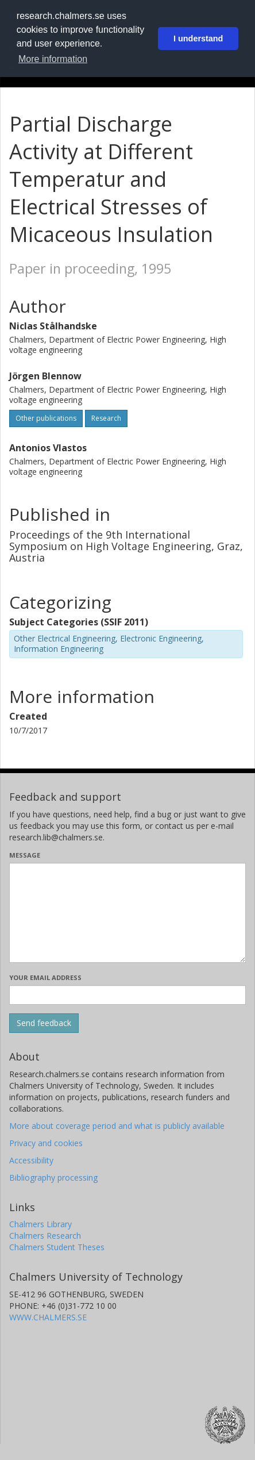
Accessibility (31, 1160)
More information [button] (52, 59)
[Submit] (44, 1023)
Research (106, 418)
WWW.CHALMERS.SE (48, 1317)
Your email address (45, 977)
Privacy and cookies (46, 1143)
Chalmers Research (45, 1235)
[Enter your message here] (127, 913)
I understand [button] (198, 38)
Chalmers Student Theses (57, 1247)
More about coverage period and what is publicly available (117, 1125)
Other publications (46, 418)
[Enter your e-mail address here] (127, 995)
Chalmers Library (40, 1224)
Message (24, 855)
